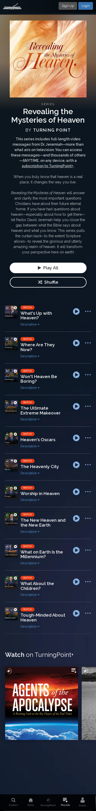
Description (29, 324)
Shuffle (48, 282)
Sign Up (68, 6)
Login (85, 6)
